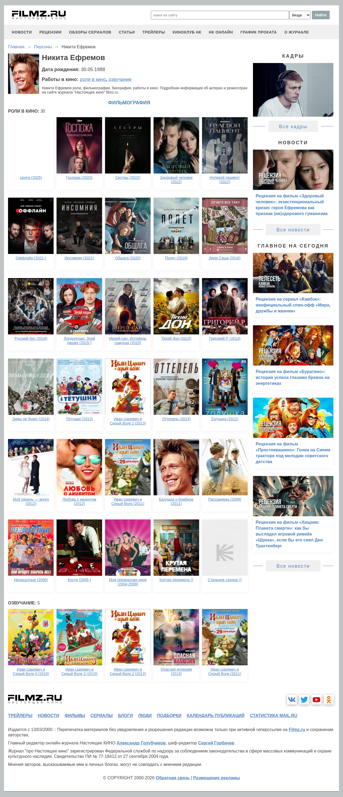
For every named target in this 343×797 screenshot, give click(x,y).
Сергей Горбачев (216, 743)
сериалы (101, 715)
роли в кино (93, 79)
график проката (258, 32)
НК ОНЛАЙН (221, 32)
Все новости (293, 230)
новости (22, 32)
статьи (127, 32)
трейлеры (153, 32)
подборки (169, 715)
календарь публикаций (216, 715)
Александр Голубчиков (141, 743)
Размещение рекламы (216, 778)
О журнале (296, 32)
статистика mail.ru (273, 715)
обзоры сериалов (90, 32)
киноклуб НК (187, 32)
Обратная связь (173, 778)
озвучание (120, 79)
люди (145, 715)
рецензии (50, 32)
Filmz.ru (297, 729)
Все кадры (293, 126)
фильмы (75, 715)
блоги (125, 715)
